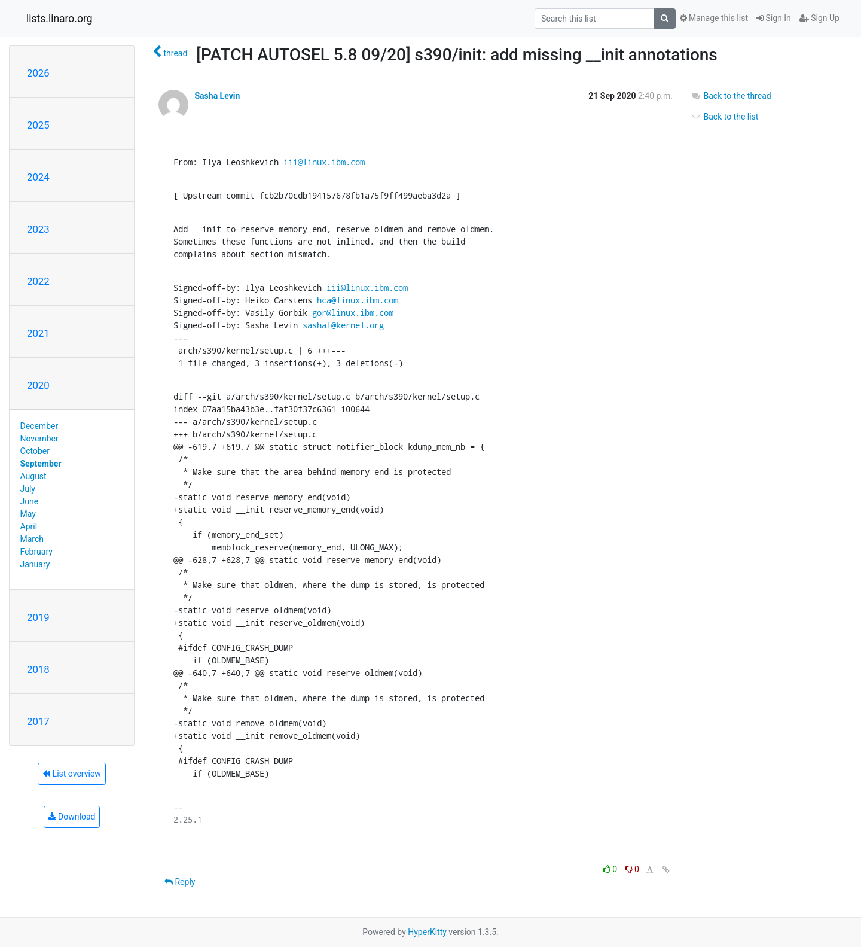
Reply (179, 882)
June (29, 501)
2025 (38, 125)
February (36, 551)
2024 (38, 177)
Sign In (773, 18)
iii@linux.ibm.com (324, 162)
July (27, 489)
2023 (38, 229)
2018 (38, 669)
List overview (71, 773)
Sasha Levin (217, 96)
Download (72, 816)
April (29, 526)
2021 (38, 333)
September (41, 463)
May (28, 514)
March (32, 539)
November (39, 438)
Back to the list (724, 116)
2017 (38, 721)
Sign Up (819, 18)
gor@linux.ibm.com (352, 312)
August (33, 476)
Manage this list (714, 18)
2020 (38, 385)
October (35, 451)
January (35, 564)
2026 (38, 73)
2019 (38, 617)
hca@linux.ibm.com (357, 300)
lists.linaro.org (59, 19)
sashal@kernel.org (343, 325)
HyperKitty (427, 932)
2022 (38, 281)
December (39, 426)
